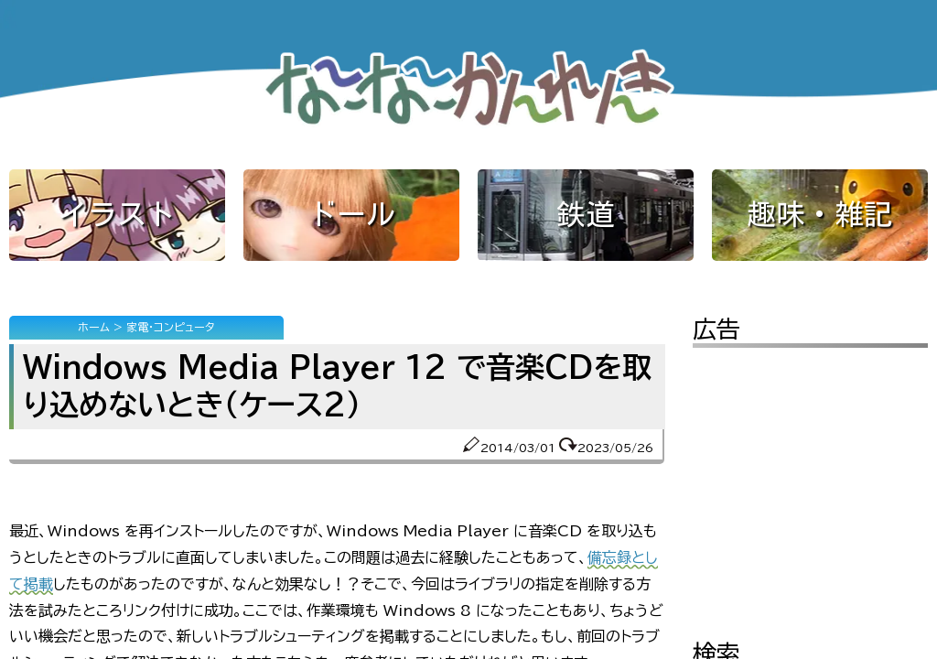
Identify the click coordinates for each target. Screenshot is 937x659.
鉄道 (585, 214)
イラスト (117, 214)
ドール (351, 214)
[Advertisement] (810, 480)
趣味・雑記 (820, 214)
